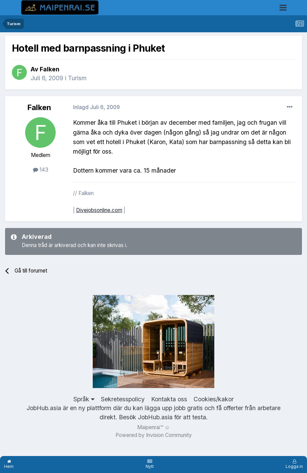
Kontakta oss (169, 399)
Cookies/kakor (214, 399)
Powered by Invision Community (153, 435)
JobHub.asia (155, 417)
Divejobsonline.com (99, 210)
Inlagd (96, 107)
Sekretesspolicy (123, 399)
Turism (77, 78)
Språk (83, 399)
